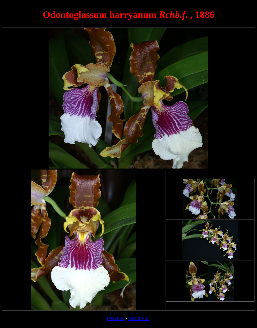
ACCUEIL (139, 318)
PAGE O (116, 318)
